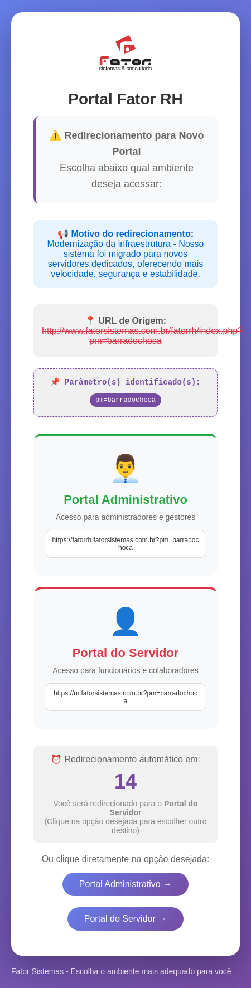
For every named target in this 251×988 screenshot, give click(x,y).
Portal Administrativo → (125, 885)
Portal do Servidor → (125, 919)
